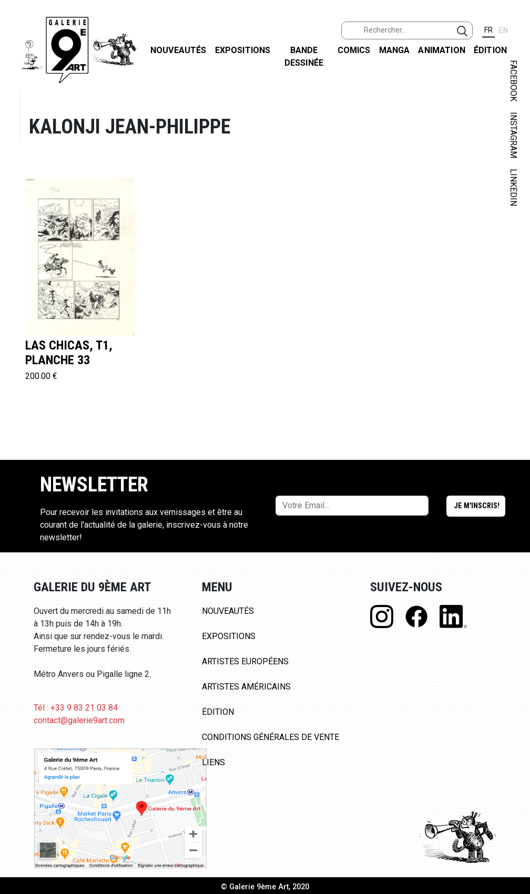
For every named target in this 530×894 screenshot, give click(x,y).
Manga (394, 50)
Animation (441, 50)
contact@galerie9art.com (79, 720)
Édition (490, 50)
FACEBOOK (513, 80)
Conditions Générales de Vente (270, 737)
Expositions (243, 50)
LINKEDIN (513, 187)
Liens (213, 762)
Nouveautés (178, 50)
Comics (354, 50)
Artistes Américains (246, 687)
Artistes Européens (245, 661)
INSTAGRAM (513, 135)
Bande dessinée (303, 56)
